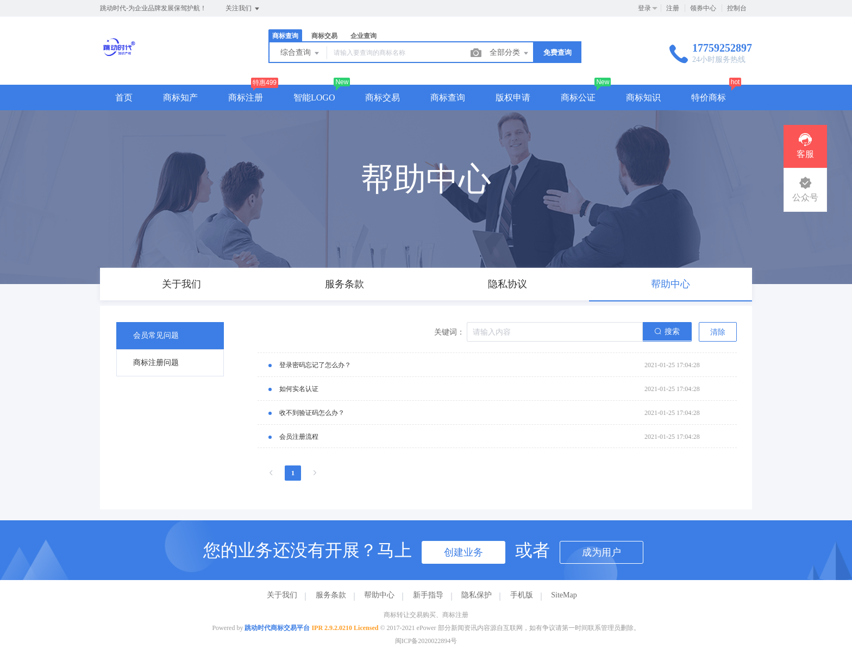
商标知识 (643, 97)
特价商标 (708, 97)
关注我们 (243, 9)
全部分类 (510, 53)
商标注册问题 (156, 362)
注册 (672, 8)
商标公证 (578, 97)
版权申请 (513, 97)
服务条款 (331, 595)
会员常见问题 (156, 335)
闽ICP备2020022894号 (426, 641)
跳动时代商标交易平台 (277, 628)
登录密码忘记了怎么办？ (315, 365)
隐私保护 (476, 595)
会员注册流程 (298, 436)
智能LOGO (314, 97)
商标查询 (285, 36)
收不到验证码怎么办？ (311, 413)
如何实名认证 (298, 389)
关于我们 (282, 595)
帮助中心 (379, 595)
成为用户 (601, 552)
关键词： (449, 332)
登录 (644, 8)
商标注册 (245, 97)
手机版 (521, 595)
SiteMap (564, 595)
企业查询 (363, 36)
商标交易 (324, 36)
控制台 (737, 8)
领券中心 (703, 8)
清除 (717, 332)
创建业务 (463, 552)
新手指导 (428, 595)
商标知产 (180, 97)
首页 (124, 97)
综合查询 (300, 53)
